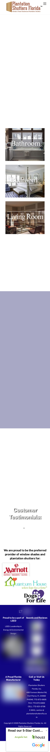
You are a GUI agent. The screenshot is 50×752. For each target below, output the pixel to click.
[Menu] (44, 3)
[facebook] (24, 611)
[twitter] (20, 611)
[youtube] (29, 611)
